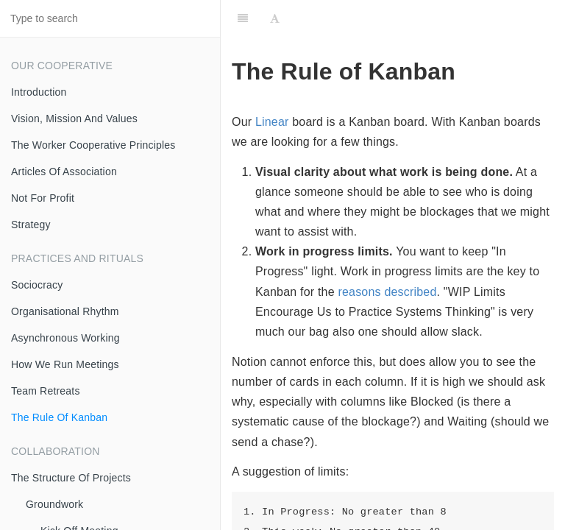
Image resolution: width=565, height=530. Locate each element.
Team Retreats (45, 391)
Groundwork (54, 504)
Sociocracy (37, 285)
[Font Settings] (275, 18)
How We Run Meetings (65, 364)
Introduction (39, 92)
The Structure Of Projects (71, 478)
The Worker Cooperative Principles (93, 145)
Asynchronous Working (65, 338)
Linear (272, 122)
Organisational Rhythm (65, 311)
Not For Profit (42, 198)
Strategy (31, 224)
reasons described (387, 292)
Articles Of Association (64, 171)
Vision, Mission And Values (74, 118)
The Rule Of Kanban (59, 417)
